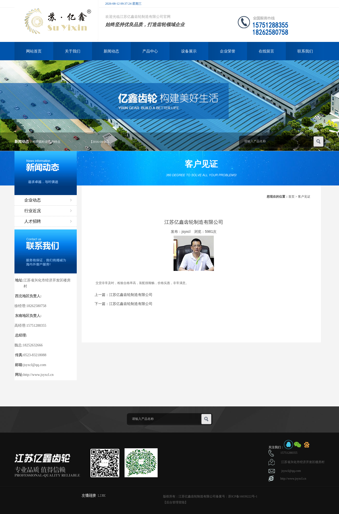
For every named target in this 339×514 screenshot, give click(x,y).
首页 (291, 196)
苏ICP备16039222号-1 (242, 496)
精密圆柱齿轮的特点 (46, 142)
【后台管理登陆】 (175, 502)
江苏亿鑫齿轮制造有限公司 (130, 295)
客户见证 (304, 196)
